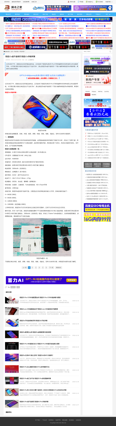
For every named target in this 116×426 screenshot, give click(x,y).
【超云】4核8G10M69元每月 (40, 35)
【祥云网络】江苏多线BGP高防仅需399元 (98, 33)
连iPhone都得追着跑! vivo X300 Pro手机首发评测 (99, 193)
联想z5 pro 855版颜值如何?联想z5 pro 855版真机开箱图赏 (39, 309)
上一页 (24, 267)
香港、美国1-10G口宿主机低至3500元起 (70, 30)
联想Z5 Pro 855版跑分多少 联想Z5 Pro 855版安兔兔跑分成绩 (39, 344)
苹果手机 (100, 91)
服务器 (62, 14)
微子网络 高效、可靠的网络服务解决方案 (70, 33)
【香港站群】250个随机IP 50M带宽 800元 (44, 30)
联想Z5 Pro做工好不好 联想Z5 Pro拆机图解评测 (35, 378)
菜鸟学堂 (7, 1)
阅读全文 (58, 267)
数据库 (54, 14)
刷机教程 (94, 94)
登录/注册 (72, 1)
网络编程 (26, 14)
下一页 (51, 267)
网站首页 (8, 14)
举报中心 (90, 2)
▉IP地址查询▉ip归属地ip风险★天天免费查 (44, 28)
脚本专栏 (36, 14)
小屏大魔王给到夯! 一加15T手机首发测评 (98, 185)
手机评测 (22, 51)
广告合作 (44, 420)
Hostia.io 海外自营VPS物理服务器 (68, 26)
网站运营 (88, 14)
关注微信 (100, 1)
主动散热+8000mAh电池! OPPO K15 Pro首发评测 (99, 182)
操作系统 (79, 14)
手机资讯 (87, 91)
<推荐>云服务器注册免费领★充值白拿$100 (17, 23)
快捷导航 (109, 1)
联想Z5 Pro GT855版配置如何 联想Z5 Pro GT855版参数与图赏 (40, 297)
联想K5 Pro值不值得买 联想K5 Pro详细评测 (34, 401)
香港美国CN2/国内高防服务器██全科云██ (17, 38)
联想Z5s (13, 287)
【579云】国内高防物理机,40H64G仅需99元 (18, 30)
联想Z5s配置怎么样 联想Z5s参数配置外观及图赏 (35, 332)
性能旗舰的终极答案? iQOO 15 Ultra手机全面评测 (100, 199)
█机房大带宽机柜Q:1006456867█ (95, 26)
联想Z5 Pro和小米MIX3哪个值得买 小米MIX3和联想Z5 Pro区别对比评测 (43, 390)
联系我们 (51, 420)
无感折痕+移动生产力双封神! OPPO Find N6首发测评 (101, 188)
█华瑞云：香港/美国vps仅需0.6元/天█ (70, 35)
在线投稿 (78, 420)
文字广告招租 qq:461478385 (67, 23)
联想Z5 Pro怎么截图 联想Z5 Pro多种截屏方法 (34, 367)
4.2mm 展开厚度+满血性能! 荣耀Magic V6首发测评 (100, 190)
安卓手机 (106, 91)
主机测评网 (26, 1)
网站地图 (64, 420)
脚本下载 (45, 14)
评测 (18, 287)
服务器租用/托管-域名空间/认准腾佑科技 (97, 35)
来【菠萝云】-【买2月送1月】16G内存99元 (17, 26)
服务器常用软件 (16, 1)
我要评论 (31, 59)
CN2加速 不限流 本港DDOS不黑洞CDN (43, 23)
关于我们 (37, 420)
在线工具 (34, 1)
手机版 (81, 1)
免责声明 (58, 420)
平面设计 (98, 14)
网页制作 (17, 14)
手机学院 (16, 51)
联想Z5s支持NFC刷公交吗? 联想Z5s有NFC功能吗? (36, 355)
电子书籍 (70, 14)
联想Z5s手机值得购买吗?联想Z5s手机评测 (33, 320)
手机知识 (94, 91)
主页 (12, 51)
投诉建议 (71, 420)
